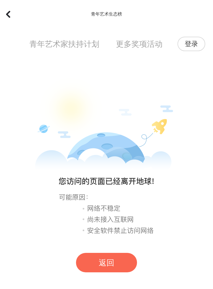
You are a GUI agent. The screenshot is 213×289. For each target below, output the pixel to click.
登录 (191, 44)
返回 (106, 262)
